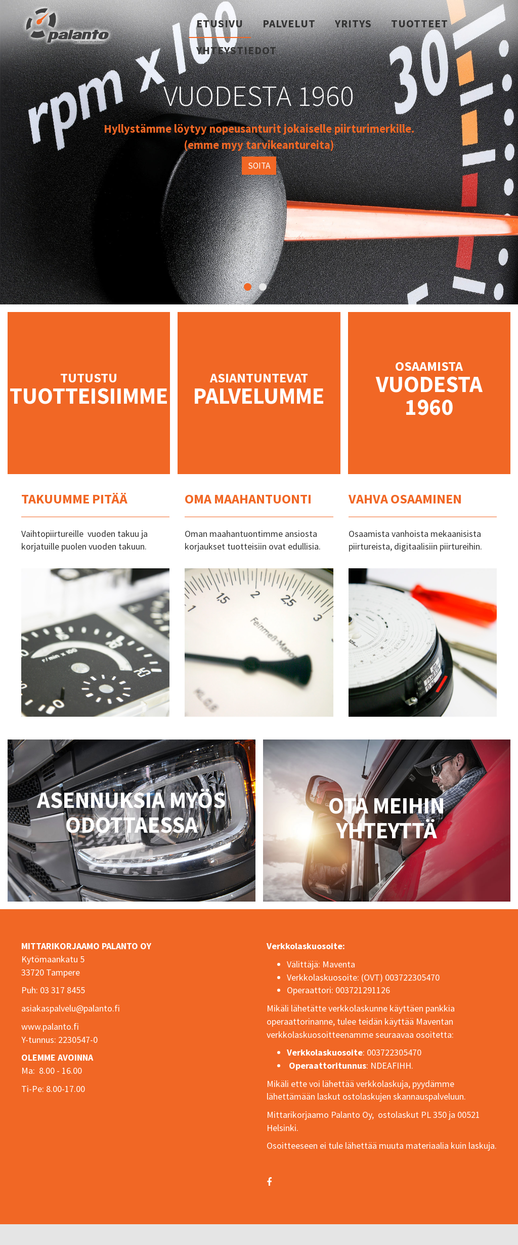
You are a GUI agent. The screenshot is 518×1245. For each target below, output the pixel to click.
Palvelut (289, 23)
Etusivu (219, 23)
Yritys (353, 23)
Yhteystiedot (236, 50)
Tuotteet (419, 23)
